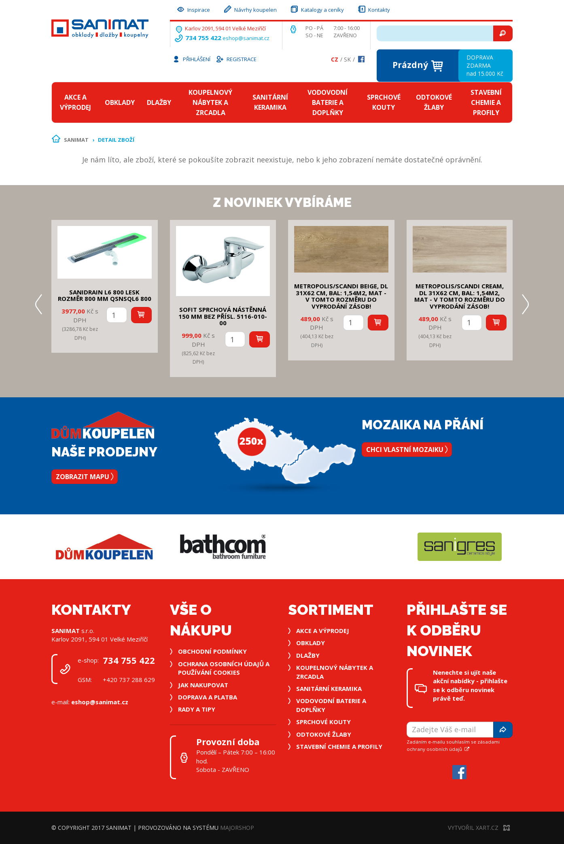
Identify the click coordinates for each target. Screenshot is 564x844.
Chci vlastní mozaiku (406, 449)
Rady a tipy (196, 709)
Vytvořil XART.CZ (479, 827)
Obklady (120, 102)
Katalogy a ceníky (317, 8)
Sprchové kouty (384, 102)
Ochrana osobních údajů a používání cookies (223, 668)
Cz (334, 59)
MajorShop (237, 827)
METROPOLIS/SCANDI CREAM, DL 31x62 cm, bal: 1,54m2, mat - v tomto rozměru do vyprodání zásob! (459, 296)
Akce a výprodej (75, 102)
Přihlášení (191, 58)
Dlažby (159, 102)
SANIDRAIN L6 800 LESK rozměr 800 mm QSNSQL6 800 (104, 295)
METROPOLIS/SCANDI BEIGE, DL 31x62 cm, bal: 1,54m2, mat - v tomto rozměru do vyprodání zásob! (341, 296)
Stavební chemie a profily (486, 102)
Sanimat (76, 139)
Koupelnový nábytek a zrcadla (210, 102)
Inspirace (193, 8)
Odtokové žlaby (434, 102)
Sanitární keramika (270, 102)
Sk (347, 59)
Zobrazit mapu (84, 476)
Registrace (236, 58)
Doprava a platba (207, 697)
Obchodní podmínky (212, 651)
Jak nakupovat (203, 685)
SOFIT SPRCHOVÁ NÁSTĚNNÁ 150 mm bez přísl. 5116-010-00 (222, 316)
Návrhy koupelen (250, 8)
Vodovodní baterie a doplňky (327, 102)
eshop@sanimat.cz (246, 38)
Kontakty (373, 8)
